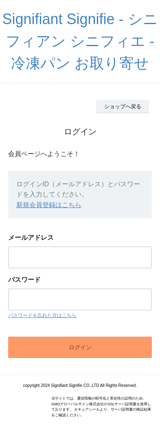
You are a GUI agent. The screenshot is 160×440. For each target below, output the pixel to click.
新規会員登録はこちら (48, 204)
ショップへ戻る (122, 106)
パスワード (24, 279)
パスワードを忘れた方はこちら (42, 315)
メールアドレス (31, 237)
